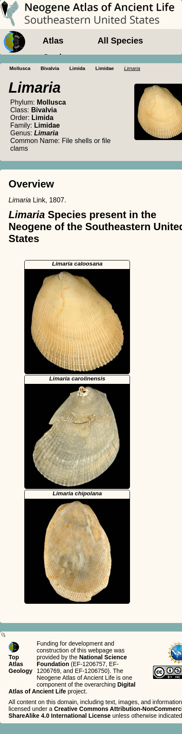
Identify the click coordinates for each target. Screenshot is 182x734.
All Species (120, 40)
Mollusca (19, 68)
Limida (77, 68)
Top (14, 657)
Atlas (53, 40)
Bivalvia (49, 68)
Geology (60, 57)
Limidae (104, 68)
